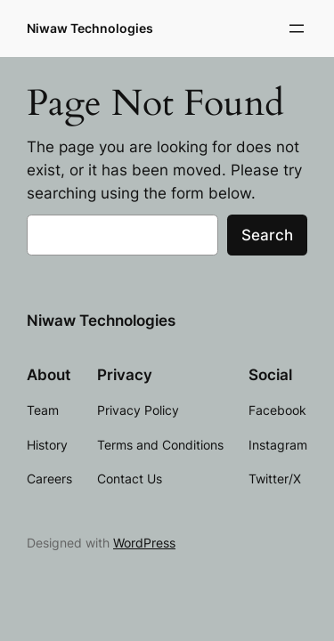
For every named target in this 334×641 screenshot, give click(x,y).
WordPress (144, 542)
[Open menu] (296, 28)
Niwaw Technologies (90, 28)
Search (267, 235)
